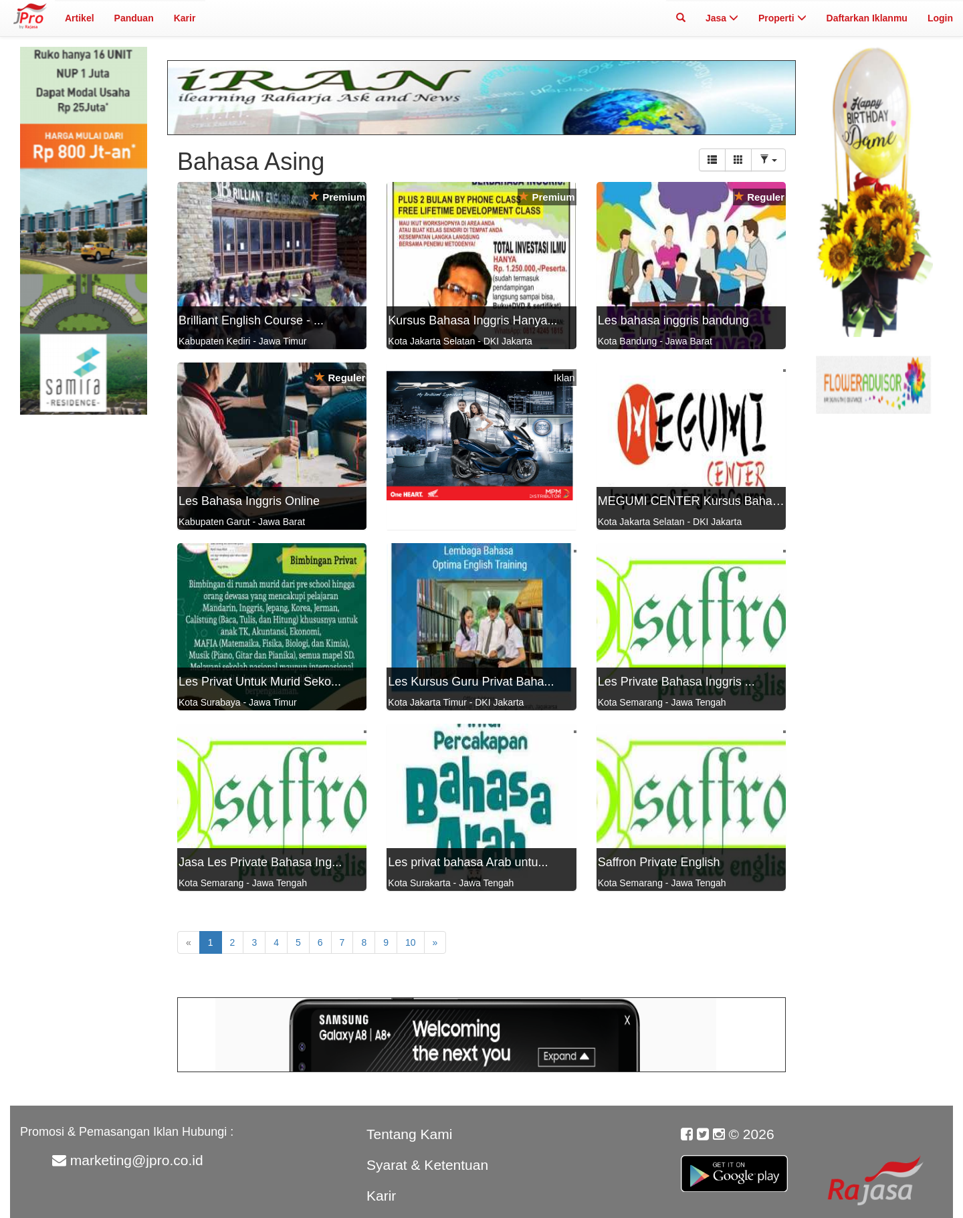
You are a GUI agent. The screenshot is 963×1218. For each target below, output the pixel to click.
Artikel (79, 18)
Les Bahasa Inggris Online (249, 501)
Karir (185, 18)
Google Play (734, 1166)
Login (940, 18)
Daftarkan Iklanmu (867, 18)
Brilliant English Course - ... (251, 320)
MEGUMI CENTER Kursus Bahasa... (696, 501)
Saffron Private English (659, 862)
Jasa (722, 18)
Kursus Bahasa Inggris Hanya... (472, 320)
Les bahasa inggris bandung (673, 320)
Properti (782, 18)
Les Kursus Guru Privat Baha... (471, 681)
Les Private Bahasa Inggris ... (676, 681)
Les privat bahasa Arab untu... (468, 862)
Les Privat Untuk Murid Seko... (260, 681)
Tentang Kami (409, 1134)
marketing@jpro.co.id (136, 1160)
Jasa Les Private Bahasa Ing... (260, 862)
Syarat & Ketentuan (427, 1165)
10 (410, 942)
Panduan (134, 18)
